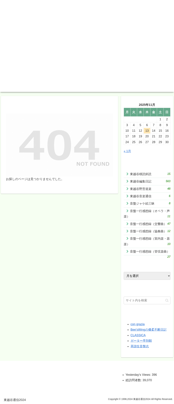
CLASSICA (138, 335)
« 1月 (127, 151)
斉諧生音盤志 (139, 346)
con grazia (137, 324)
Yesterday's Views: (139, 374)
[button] (167, 300)
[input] (147, 300)
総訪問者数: (134, 380)
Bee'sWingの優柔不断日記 (148, 329)
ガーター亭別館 (141, 340)
